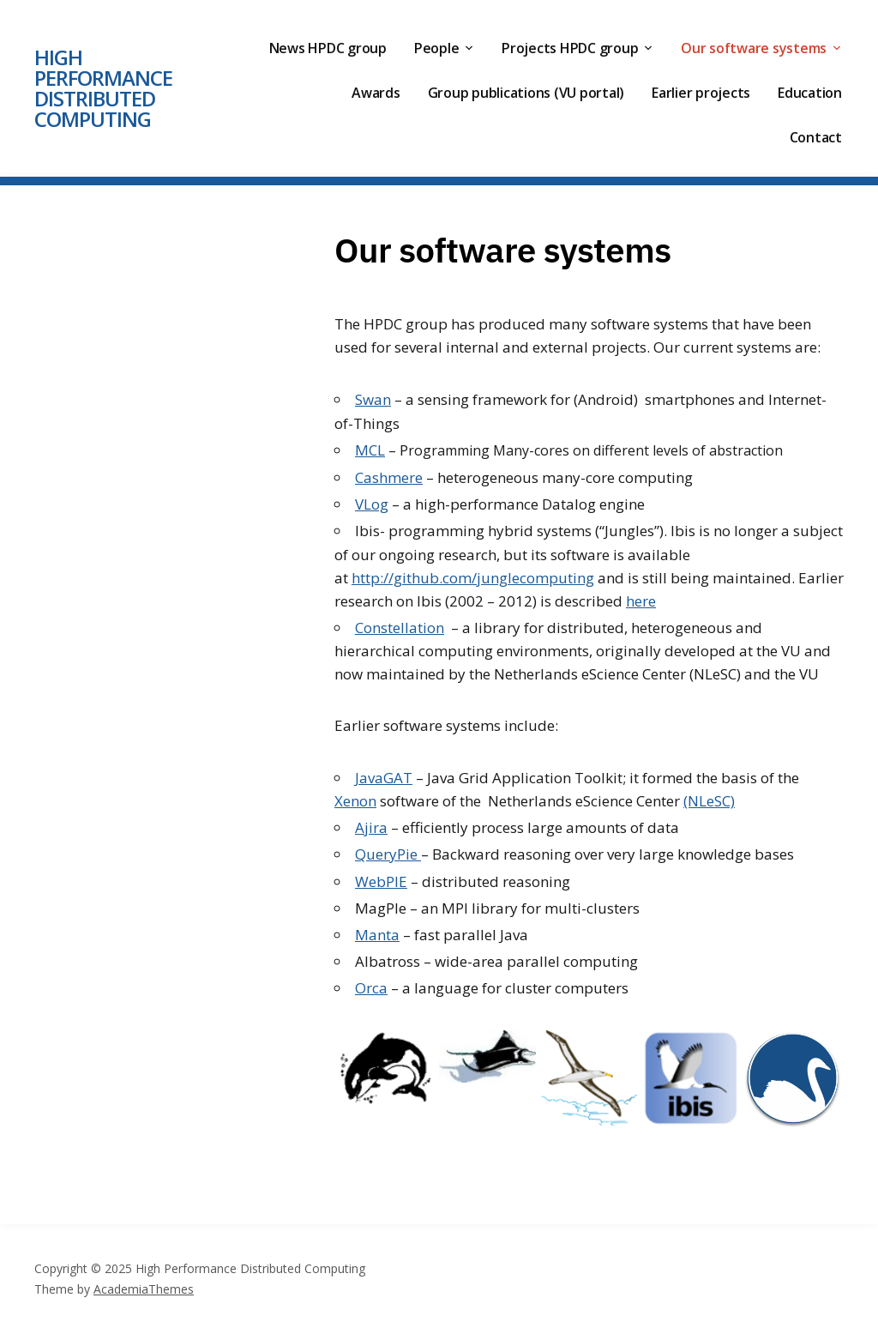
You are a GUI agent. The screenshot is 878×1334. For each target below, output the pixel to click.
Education (810, 92)
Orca (371, 988)
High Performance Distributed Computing (103, 88)
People (437, 48)
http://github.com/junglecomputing (473, 578)
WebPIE (381, 881)
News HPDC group (328, 48)
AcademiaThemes (143, 1289)
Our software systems (754, 48)
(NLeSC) (709, 801)
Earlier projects (701, 92)
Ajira (371, 827)
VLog (371, 504)
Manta (377, 935)
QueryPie (388, 854)
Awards (376, 92)
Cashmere (389, 477)
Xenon (355, 801)
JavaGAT (383, 778)
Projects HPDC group (570, 48)
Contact (816, 137)
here (641, 601)
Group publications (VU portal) (526, 92)
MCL (370, 450)
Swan (373, 399)
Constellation (399, 627)
